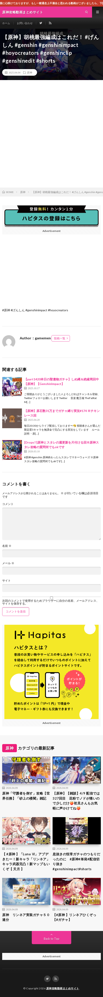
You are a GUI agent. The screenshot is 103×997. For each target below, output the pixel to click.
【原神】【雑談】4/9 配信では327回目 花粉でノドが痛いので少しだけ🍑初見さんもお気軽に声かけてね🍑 (76, 800)
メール (8, 563)
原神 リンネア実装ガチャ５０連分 (26, 917)
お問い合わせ (25, 23)
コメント (8, 504)
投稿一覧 (59, 338)
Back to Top (51, 938)
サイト (6, 580)
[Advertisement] (51, 133)
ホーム (6, 23)
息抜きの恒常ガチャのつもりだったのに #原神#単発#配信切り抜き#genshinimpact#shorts (76, 861)
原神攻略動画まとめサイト (62, 988)
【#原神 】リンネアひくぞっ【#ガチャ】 (74, 917)
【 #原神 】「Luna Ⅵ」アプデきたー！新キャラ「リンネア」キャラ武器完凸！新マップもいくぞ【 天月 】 (26, 861)
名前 (6, 545)
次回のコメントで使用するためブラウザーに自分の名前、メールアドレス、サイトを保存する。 (50, 602)
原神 (29, 72)
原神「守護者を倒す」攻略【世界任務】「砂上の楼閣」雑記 (26, 795)
